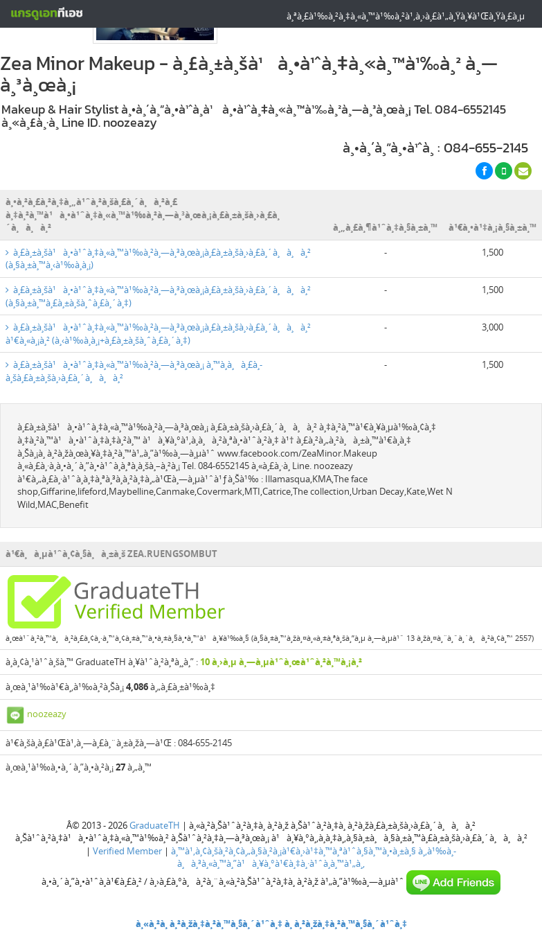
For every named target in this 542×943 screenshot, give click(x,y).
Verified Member (127, 851)
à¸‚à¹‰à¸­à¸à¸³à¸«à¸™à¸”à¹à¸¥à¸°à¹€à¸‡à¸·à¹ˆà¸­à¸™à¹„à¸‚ (316, 857)
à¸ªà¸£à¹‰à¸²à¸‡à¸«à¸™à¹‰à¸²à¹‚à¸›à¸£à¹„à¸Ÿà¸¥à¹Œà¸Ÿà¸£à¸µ (406, 16)
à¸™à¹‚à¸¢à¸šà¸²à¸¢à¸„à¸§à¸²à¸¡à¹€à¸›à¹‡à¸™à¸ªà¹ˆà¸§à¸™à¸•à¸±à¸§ (293, 851)
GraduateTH (154, 825)
